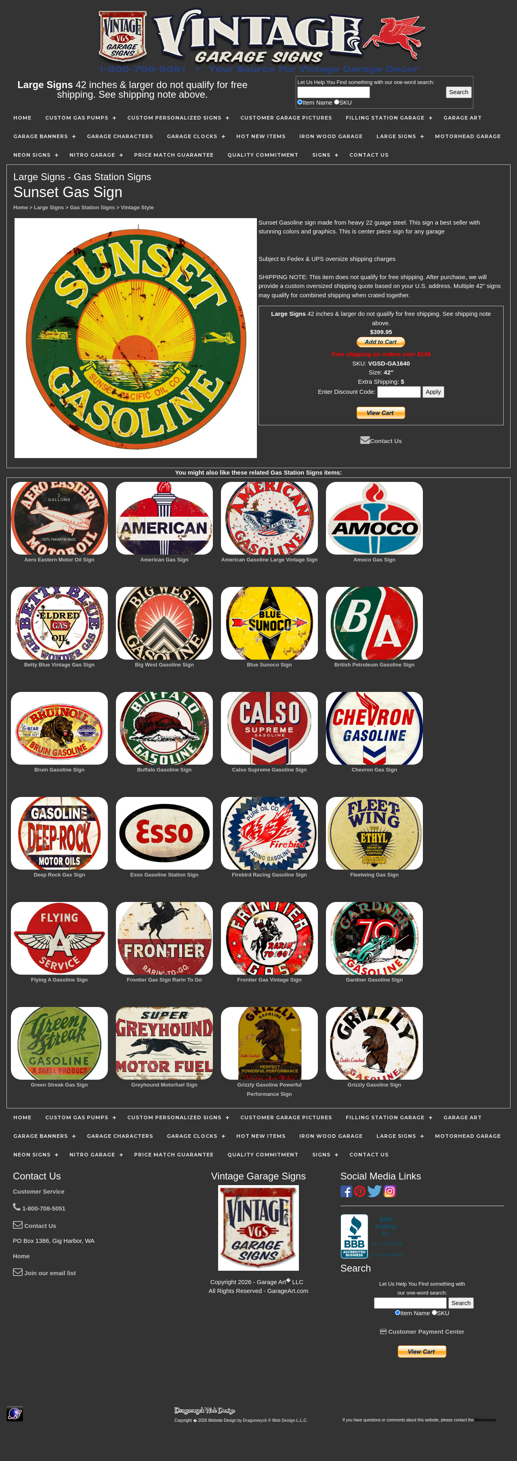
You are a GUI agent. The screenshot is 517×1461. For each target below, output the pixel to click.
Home (21, 1256)
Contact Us (381, 440)
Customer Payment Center (422, 1331)
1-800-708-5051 (39, 1208)
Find (341, 82)
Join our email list (44, 1273)
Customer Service (39, 1191)
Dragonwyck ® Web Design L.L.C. (275, 1420)
